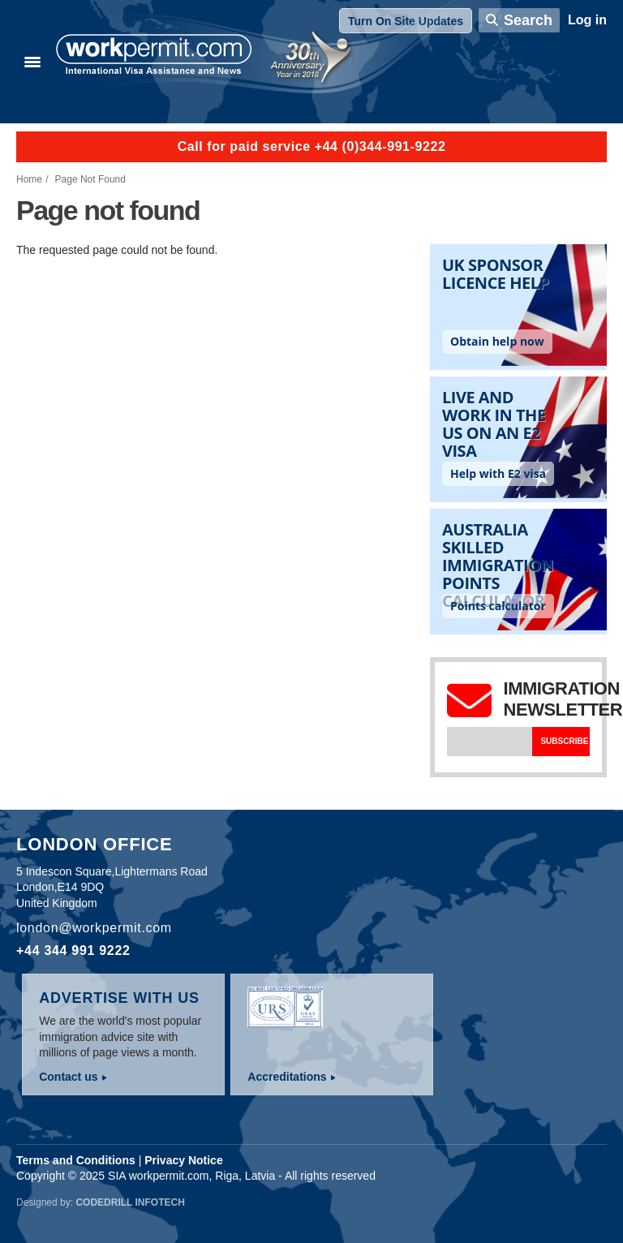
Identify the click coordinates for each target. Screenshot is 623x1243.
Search (528, 20)
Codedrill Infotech (129, 1202)
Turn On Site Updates (405, 21)
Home (29, 179)
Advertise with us (119, 998)
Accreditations (286, 1076)
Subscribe (564, 741)
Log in (587, 20)
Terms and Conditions (75, 1160)
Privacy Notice (183, 1160)
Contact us (68, 1076)
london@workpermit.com (94, 928)
